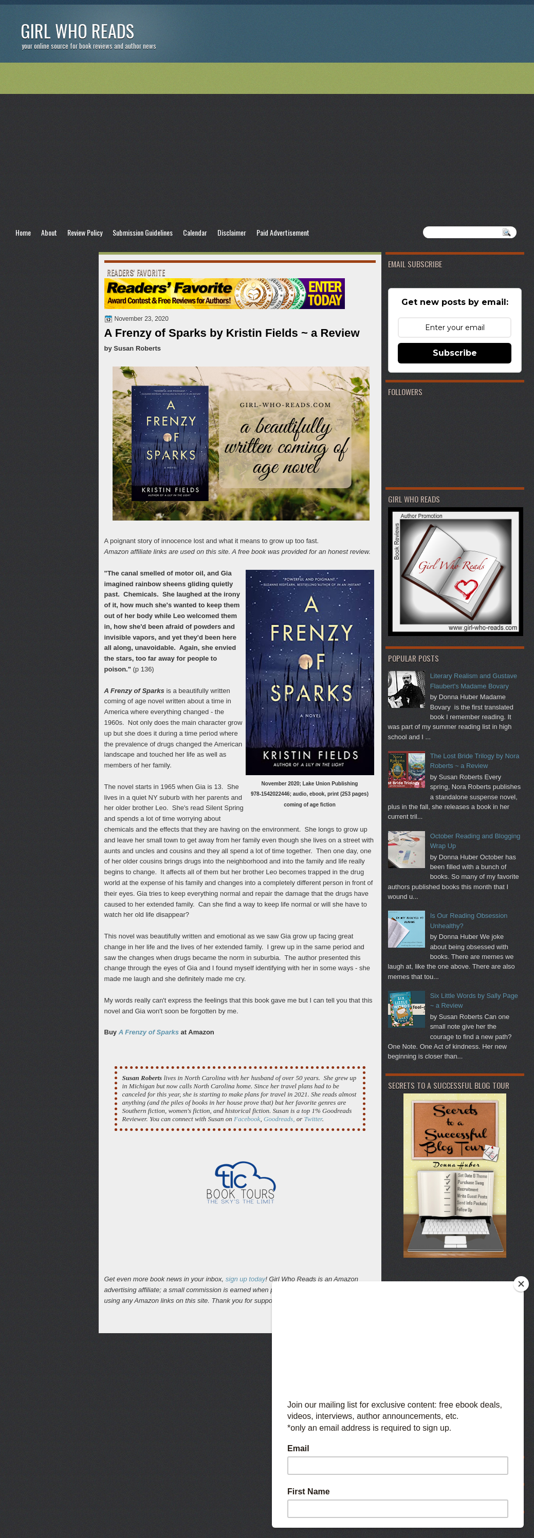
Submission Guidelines (143, 232)
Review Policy (84, 232)
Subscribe (455, 353)
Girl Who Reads (77, 30)
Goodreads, (279, 1119)
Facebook (247, 1119)
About (49, 232)
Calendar (195, 232)
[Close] (521, 1284)
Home (23, 232)
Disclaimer (231, 232)
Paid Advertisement (282, 232)
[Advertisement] (267, 144)
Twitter (313, 1119)
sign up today (245, 1279)
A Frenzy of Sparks (149, 1032)
